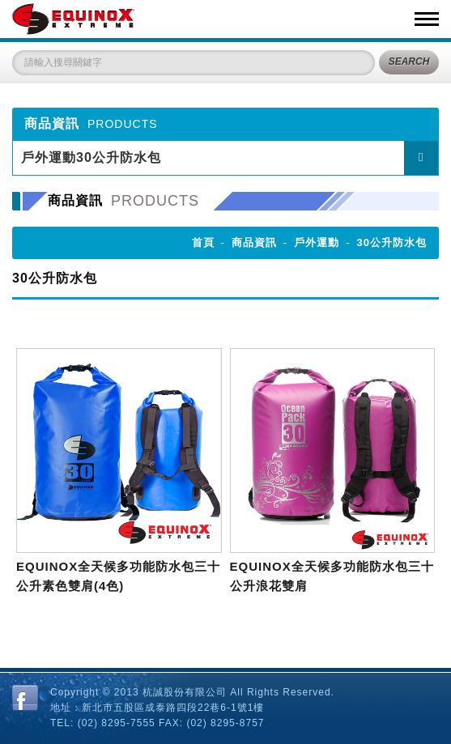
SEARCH (409, 61)
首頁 (203, 242)
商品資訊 (254, 242)
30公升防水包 (392, 242)
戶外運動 (316, 242)
